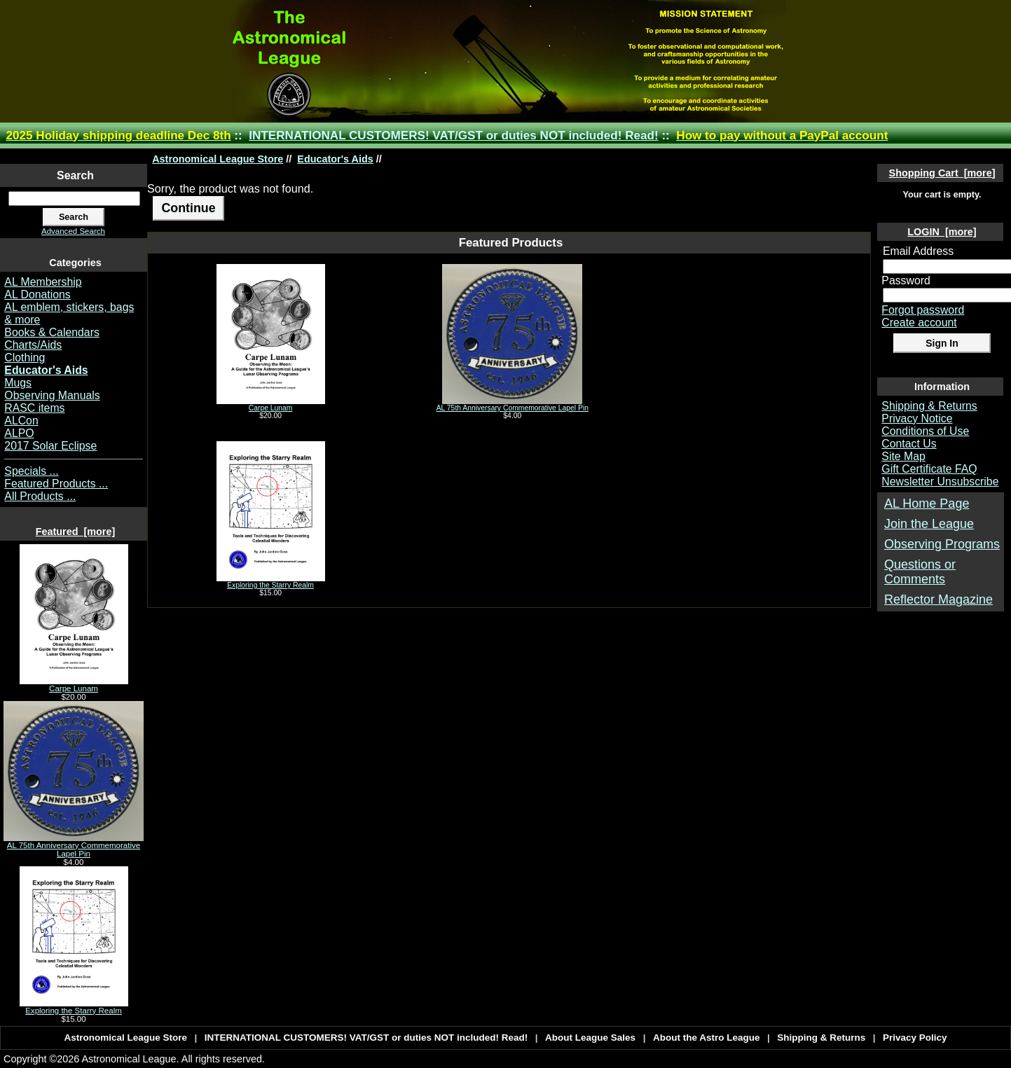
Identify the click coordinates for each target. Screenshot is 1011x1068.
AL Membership (42, 282)
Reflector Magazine (938, 599)
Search (75, 175)
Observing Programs (942, 544)
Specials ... (31, 471)
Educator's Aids (335, 159)
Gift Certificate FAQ (929, 469)
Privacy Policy (915, 1037)
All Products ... (40, 496)
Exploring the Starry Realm (74, 1007)
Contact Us (908, 444)
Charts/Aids (33, 345)
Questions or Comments (920, 571)
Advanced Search (73, 231)
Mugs (18, 383)
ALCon (21, 420)
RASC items (34, 408)
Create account (918, 322)
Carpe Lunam (74, 685)
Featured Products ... (56, 484)
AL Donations (37, 294)
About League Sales (590, 1037)
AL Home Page (926, 504)
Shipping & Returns (929, 406)
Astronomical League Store (217, 159)
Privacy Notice (916, 418)
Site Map (903, 456)
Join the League (929, 524)
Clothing (24, 357)
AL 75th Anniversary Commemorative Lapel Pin (74, 846)
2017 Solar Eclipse (50, 446)
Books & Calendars (51, 332)
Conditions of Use (925, 431)
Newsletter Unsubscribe (939, 481)
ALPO (19, 433)
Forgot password (922, 310)
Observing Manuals (51, 395)
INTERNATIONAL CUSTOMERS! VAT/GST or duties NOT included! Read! (453, 135)
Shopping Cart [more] (942, 173)
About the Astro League (706, 1037)
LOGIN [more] (941, 231)
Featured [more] (76, 531)
